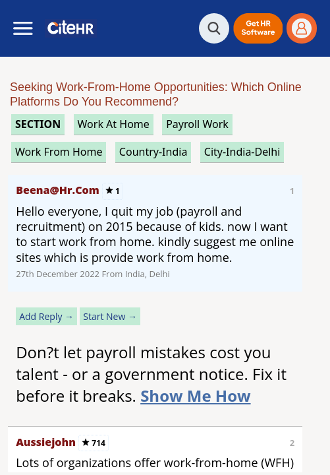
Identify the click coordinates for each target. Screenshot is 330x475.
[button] (258, 28)
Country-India (153, 151)
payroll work (197, 124)
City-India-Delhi (242, 151)
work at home (114, 124)
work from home (58, 151)
